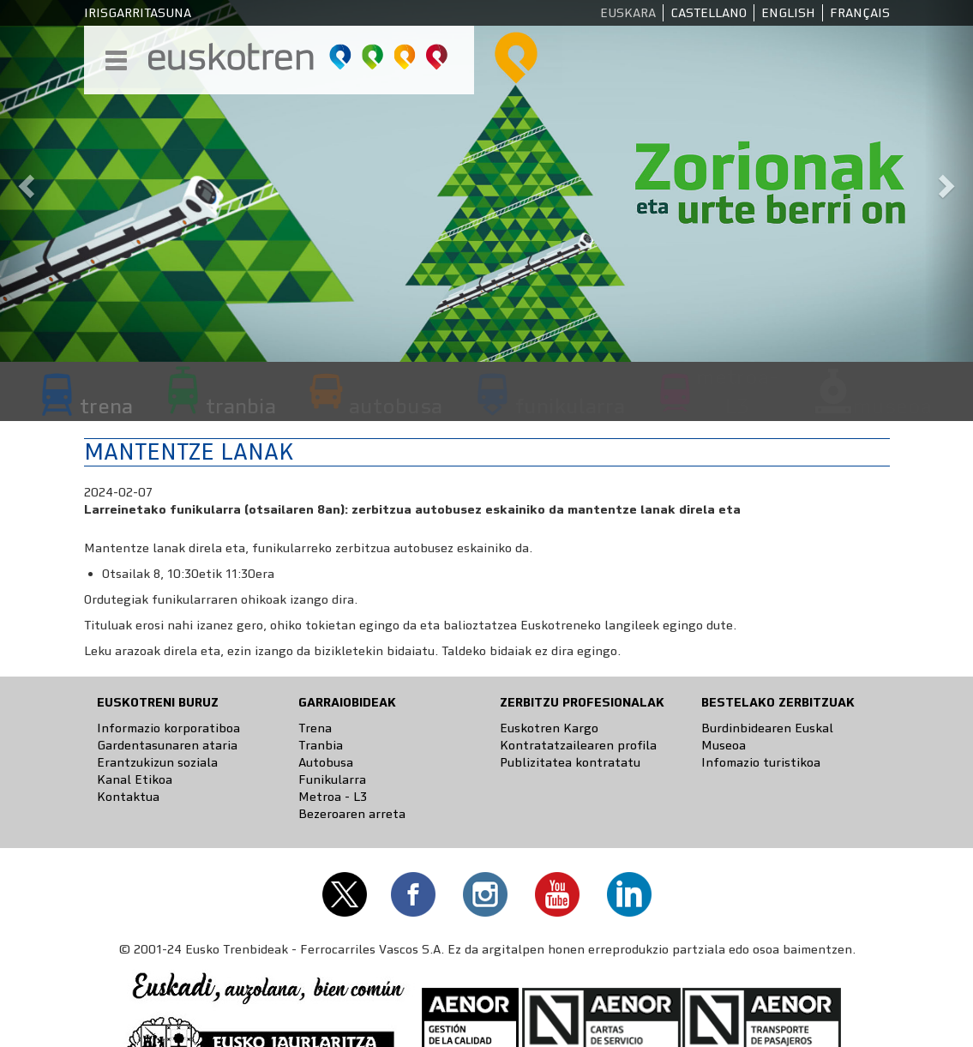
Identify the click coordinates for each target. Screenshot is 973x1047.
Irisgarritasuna (137, 13)
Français (860, 13)
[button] (24, 181)
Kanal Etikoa (134, 779)
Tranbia (320, 745)
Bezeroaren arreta (351, 813)
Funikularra (332, 779)
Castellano (708, 13)
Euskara (628, 13)
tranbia (241, 405)
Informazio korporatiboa (168, 728)
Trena (315, 728)
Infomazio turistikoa (760, 762)
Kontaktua (128, 796)
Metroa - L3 (332, 796)
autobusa (395, 405)
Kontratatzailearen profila (578, 745)
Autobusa (325, 762)
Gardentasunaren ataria (167, 745)
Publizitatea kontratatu (570, 762)
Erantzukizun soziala (157, 762)
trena (106, 405)
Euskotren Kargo (549, 728)
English (788, 13)
